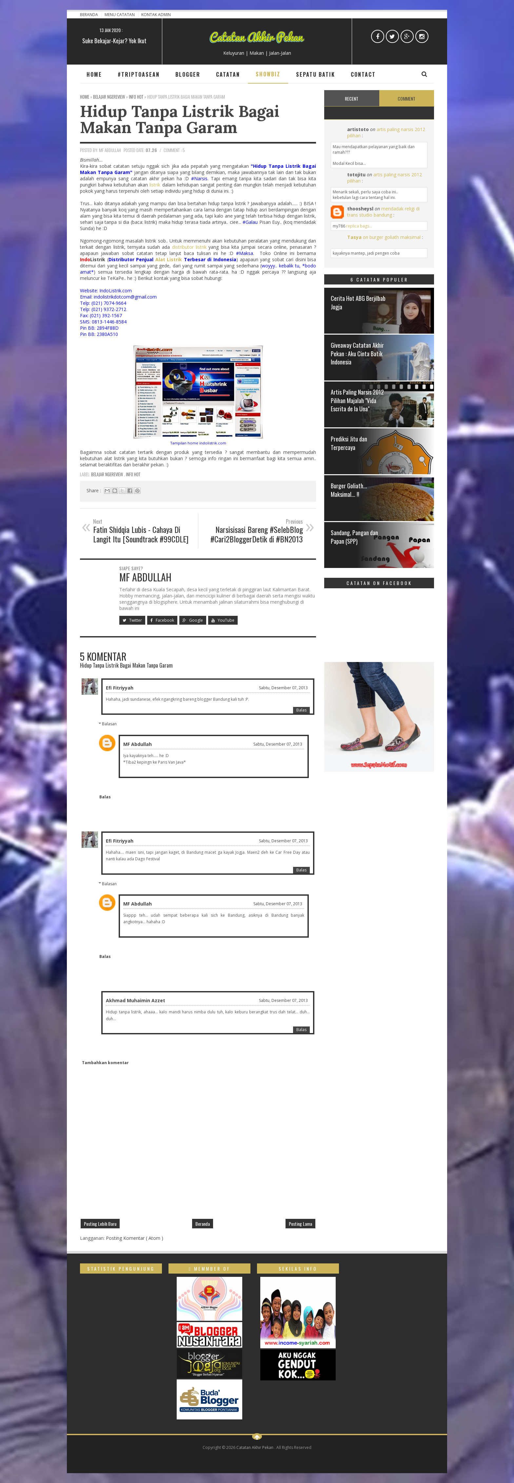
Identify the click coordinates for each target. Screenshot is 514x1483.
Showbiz (268, 74)
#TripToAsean (139, 74)
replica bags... (359, 226)
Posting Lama (300, 1223)
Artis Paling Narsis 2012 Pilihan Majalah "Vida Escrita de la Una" (357, 400)
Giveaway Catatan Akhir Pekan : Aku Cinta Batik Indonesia (357, 353)
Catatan (228, 74)
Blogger (187, 74)
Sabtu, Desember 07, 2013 (283, 688)
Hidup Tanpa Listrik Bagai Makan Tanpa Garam (179, 119)
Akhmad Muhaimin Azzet (135, 1000)
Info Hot (133, 474)
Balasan (109, 724)
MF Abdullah (137, 744)
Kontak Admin (156, 14)
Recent (351, 98)
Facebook (162, 620)
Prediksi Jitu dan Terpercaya (349, 443)
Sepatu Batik (315, 74)
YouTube (222, 620)
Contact (363, 74)
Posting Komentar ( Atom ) (134, 1238)
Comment (406, 98)
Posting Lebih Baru (100, 1223)
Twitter (132, 620)
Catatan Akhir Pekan (255, 1447)
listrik (154, 185)
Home (94, 74)
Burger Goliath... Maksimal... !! (349, 489)
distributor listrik (189, 247)
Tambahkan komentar (105, 1062)
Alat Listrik (168, 259)
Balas (301, 710)
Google (193, 620)
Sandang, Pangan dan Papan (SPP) (354, 536)
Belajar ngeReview (107, 474)
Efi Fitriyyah (119, 688)
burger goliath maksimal (395, 237)
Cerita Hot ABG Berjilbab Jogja (358, 302)
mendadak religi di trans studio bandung (383, 211)
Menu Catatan (120, 14)
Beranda (89, 14)
